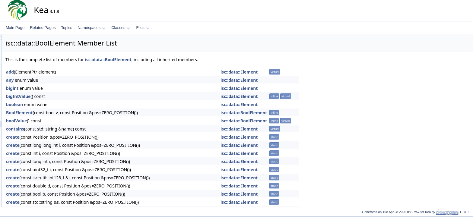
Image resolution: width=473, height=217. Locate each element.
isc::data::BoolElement (162, 59)
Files (142, 27)
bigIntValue (72, 96)
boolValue (70, 121)
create (67, 137)
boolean (68, 104)
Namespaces (91, 27)
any (64, 80)
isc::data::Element (293, 72)
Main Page (15, 27)
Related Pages (43, 27)
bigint (66, 88)
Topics (66, 27)
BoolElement (73, 112)
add (64, 72)
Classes (120, 27)
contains (69, 129)
